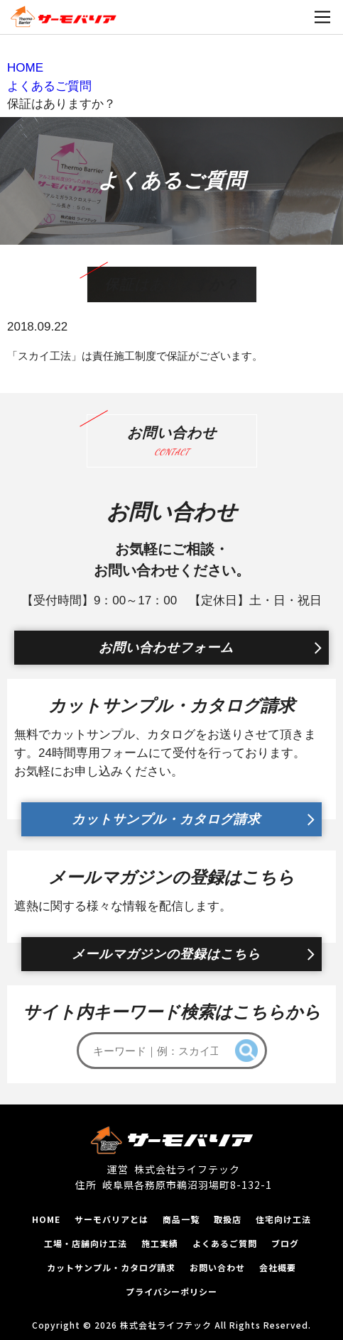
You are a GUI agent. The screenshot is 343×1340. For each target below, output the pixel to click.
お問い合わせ (217, 1267)
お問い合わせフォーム (166, 648)
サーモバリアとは (111, 1219)
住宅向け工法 (283, 1219)
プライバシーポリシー (172, 1291)
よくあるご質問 (224, 1243)
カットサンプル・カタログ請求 (166, 819)
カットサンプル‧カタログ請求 (111, 1267)
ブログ (285, 1243)
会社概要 (277, 1267)
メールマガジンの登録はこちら (166, 954)
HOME (46, 1219)
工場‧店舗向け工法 (85, 1243)
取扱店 (227, 1219)
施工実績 (159, 1243)
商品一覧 (181, 1219)
